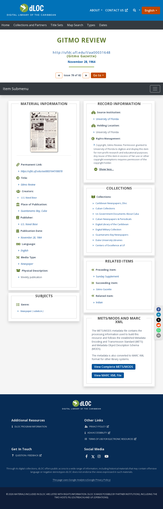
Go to (97, 75)
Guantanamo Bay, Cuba (34, 211)
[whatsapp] (158, 330)
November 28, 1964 (31, 237)
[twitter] (158, 319)
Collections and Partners (30, 25)
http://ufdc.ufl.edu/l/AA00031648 (82, 52)
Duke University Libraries (109, 240)
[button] (136, 10)
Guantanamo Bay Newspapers (112, 234)
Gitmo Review (28, 184)
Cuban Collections (105, 208)
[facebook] (158, 309)
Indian (99, 302)
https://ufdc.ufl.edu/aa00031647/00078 (41, 171)
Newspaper (27, 263)
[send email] (158, 335)
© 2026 (81, 496)
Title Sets (56, 25)
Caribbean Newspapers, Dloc (111, 203)
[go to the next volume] (86, 75)
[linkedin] (158, 314)
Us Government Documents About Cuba (117, 213)
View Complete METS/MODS (113, 367)
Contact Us (116, 10)
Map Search (75, 25)
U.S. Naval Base (29, 224)
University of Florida (107, 119)
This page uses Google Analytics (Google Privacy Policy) (81, 479)
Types (91, 25)
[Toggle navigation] (155, 88)
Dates (103, 25)
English (150, 10)
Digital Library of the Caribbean (112, 224)
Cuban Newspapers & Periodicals (114, 219)
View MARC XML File (108, 375)
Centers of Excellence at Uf (110, 245)
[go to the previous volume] (59, 75)
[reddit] (158, 325)
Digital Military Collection (108, 229)
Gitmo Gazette (104, 289)
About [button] (95, 10)
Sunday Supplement (107, 276)
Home (5, 25)
